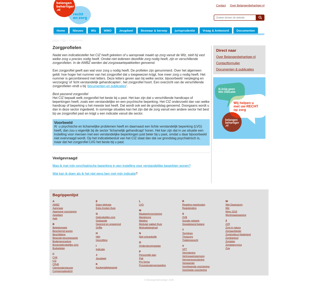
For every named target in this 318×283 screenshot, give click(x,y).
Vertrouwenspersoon (193, 256)
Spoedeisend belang (193, 224)
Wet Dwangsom (234, 204)
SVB (184, 217)
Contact (221, 5)
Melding (143, 220)
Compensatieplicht (63, 271)
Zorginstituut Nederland (238, 234)
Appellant (58, 215)
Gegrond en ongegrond (108, 224)
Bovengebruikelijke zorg (65, 244)
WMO (108, 30)
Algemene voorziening (65, 211)
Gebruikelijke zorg (105, 217)
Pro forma (144, 261)
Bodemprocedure (62, 241)
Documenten (245, 30)
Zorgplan (230, 241)
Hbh (98, 236)
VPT (184, 249)
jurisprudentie (185, 30)
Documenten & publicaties (235, 69)
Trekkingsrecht (190, 240)
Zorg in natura (233, 227)
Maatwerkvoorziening (150, 213)
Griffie (99, 227)
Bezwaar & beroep (154, 30)
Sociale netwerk (191, 220)
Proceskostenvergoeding (152, 265)
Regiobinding (189, 208)
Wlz (93, 30)
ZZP (228, 224)
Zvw (228, 248)
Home (61, 30)
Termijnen (187, 233)
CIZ (54, 260)
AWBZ (56, 204)
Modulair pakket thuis (150, 224)
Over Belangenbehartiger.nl (247, 5)
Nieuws (78, 30)
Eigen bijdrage (103, 204)
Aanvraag (58, 208)
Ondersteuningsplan (150, 245)
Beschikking (59, 234)
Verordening (189, 252)
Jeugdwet (126, 30)
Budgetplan (59, 248)
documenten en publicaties (107, 86)
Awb (55, 218)
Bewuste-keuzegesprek (65, 238)
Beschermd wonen (63, 231)
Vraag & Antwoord (216, 30)
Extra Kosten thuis (105, 208)
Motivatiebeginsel (148, 227)
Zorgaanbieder (233, 231)
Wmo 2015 (231, 211)
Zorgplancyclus (234, 244)
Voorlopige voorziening (194, 270)
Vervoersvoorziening (193, 259)
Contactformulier (228, 63)
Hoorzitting (101, 240)
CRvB (56, 264)
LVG (141, 204)
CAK (55, 257)
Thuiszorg (187, 236)
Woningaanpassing (236, 215)
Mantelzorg (145, 217)
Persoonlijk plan (147, 255)
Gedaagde (101, 220)
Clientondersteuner (63, 267)
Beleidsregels (60, 227)
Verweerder (188, 263)
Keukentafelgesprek (106, 267)
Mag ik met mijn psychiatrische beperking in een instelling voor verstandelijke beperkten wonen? (122, 165)
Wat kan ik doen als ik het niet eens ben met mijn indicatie (94, 173)
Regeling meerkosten (193, 204)
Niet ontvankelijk (148, 236)
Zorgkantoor (232, 238)
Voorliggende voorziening (196, 266)
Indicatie (100, 249)
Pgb (141, 258)
